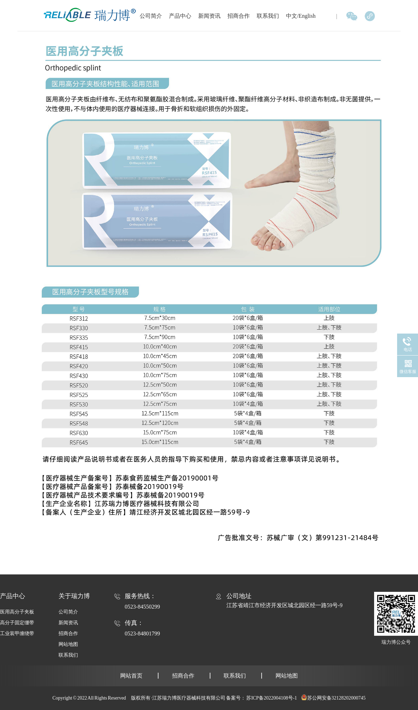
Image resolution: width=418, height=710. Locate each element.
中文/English (301, 16)
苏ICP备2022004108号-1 (271, 698)
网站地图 (68, 644)
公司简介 (151, 16)
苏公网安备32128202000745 (336, 698)
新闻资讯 (209, 16)
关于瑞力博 (74, 596)
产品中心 (180, 16)
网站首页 (131, 676)
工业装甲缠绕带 (17, 633)
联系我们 (268, 16)
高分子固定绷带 (17, 622)
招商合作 (238, 16)
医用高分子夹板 (17, 611)
